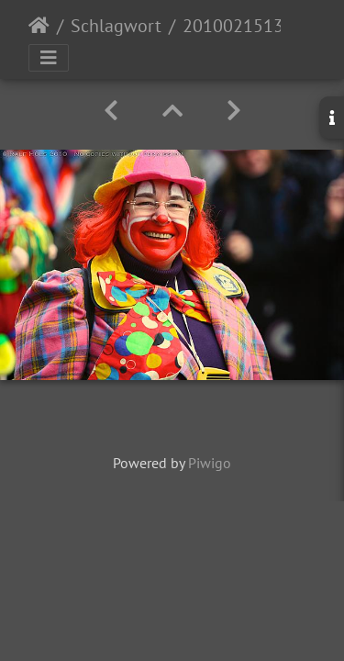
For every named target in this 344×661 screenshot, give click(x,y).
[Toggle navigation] (48, 58)
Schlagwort (116, 26)
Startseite (39, 25)
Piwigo (209, 463)
